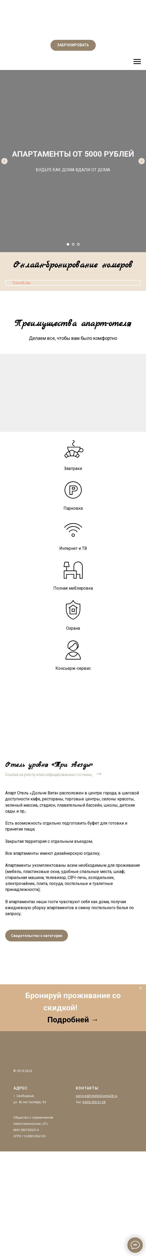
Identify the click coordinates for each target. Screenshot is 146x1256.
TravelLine (21, 282)
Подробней (69, 1019)
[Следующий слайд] (141, 161)
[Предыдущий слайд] (4, 161)
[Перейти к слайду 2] (73, 244)
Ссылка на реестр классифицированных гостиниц (48, 775)
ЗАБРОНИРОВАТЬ (73, 45)
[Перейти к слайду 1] (68, 244)
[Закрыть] (140, 988)
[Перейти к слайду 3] (78, 244)
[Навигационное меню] (137, 61)
